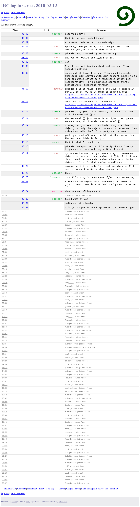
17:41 (4, 422)
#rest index (32, 17)
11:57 (4, 334)
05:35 (4, 235)
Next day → (51, 17)
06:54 (4, 242)
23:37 (4, 483)
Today (41, 17)
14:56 (4, 378)
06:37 (4, 239)
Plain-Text (86, 17)
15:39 (4, 391)
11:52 (4, 330)
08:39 (4, 290)
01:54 (4, 218)
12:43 (4, 351)
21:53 (4, 466)
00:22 (24, 166)
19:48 (4, 439)
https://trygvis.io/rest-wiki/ (13, 12)
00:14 (24, 118)
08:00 (4, 266)
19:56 (4, 442)
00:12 (24, 89)
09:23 (4, 300)
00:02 (24, 34)
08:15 (4, 273)
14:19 (4, 361)
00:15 (24, 135)
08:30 (4, 283)
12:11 (4, 337)
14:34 (4, 368)
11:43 (4, 327)
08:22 (4, 276)
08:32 (4, 286)
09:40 (4, 310)
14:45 (4, 374)
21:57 (4, 470)
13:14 (4, 354)
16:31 (4, 405)
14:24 (4, 364)
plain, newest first (100, 17)
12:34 (4, 344)
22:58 (4, 476)
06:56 (4, 245)
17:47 (4, 425)
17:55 (4, 432)
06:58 (4, 249)
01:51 (4, 215)
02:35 (4, 222)
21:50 (4, 459)
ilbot (27, 501)
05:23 (4, 228)
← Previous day (8, 17)
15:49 (4, 398)
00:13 (24, 111)
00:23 (24, 173)
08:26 (4, 279)
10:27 (4, 317)
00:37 (4, 211)
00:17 (24, 153)
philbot (14, 501)
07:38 (4, 259)
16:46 (4, 408)
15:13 (4, 385)
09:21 (4, 296)
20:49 (4, 453)
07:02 (4, 252)
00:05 (24, 62)
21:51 (4, 463)
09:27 (4, 307)
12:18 (4, 341)
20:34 (4, 449)
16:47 (4, 419)
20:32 (4, 446)
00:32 (24, 199)
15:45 (4, 395)
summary (5, 20)
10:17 (4, 313)
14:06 (4, 357)
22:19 (4, 473)
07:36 (4, 256)
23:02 (4, 480)
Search (62, 17)
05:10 (4, 225)
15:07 (4, 381)
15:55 (4, 402)
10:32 (4, 320)
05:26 (4, 232)
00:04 (24, 57)
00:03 (24, 46)
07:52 (4, 262)
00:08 (24, 73)
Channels (21, 17)
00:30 (4, 195)
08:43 (4, 293)
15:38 (4, 388)
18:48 (4, 436)
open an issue (62, 501)
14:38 (4, 371)
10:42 (4, 324)
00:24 (24, 191)
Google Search (73, 17)
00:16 (24, 146)
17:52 (4, 429)
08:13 (4, 269)
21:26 (4, 456)
